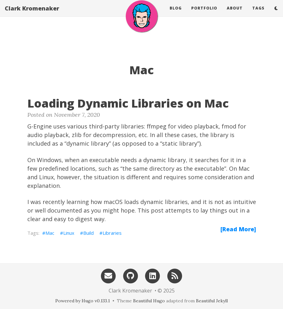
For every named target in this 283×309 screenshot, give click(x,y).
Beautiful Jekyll (212, 301)
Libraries (112, 233)
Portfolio (204, 14)
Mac (49, 233)
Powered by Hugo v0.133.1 (82, 301)
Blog (176, 14)
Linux (68, 233)
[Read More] (238, 229)
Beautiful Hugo (149, 301)
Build (88, 233)
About (235, 14)
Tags (258, 14)
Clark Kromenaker (32, 14)
